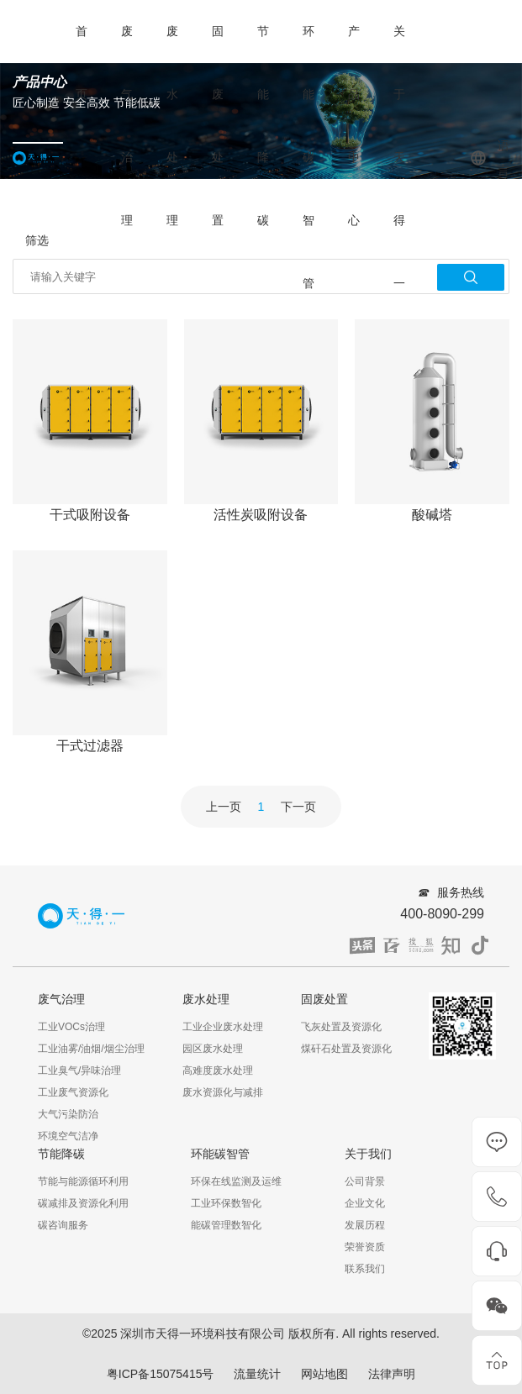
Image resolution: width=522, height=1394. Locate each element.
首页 (81, 62)
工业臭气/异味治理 (79, 1070)
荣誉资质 (365, 1247)
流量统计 (257, 1374)
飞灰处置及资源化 (341, 1027)
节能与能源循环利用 (83, 1181)
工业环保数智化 (226, 1203)
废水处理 (172, 125)
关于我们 (368, 1153)
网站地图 (324, 1374)
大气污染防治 (68, 1114)
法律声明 (391, 1374)
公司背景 (365, 1181)
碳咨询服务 (63, 1225)
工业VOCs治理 (71, 1027)
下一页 (298, 806)
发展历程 (365, 1225)
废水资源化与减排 (222, 1092)
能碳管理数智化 (226, 1225)
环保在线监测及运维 (236, 1181)
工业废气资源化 (73, 1092)
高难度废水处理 (217, 1070)
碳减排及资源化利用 (83, 1203)
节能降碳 (263, 125)
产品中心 (354, 125)
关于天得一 (399, 157)
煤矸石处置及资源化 (346, 1049)
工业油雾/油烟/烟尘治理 (91, 1049)
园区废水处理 (212, 1049)
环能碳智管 (308, 157)
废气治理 (127, 125)
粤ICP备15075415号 (160, 1374)
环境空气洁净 (68, 1136)
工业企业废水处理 (222, 1027)
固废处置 (218, 125)
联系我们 (365, 1269)
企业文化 (365, 1203)
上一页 (223, 806)
